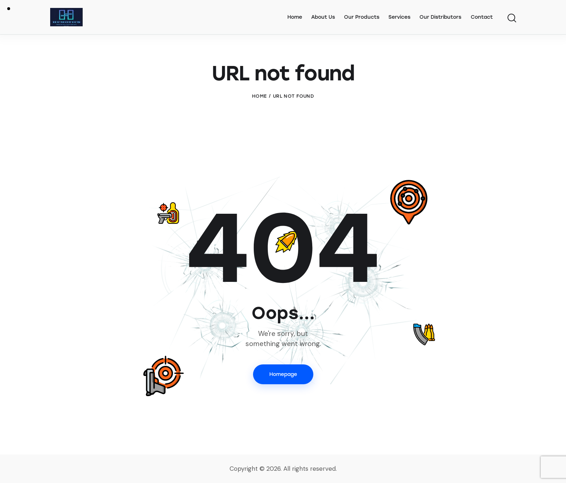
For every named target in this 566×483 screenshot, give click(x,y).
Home (259, 96)
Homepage (283, 374)
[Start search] (511, 18)
